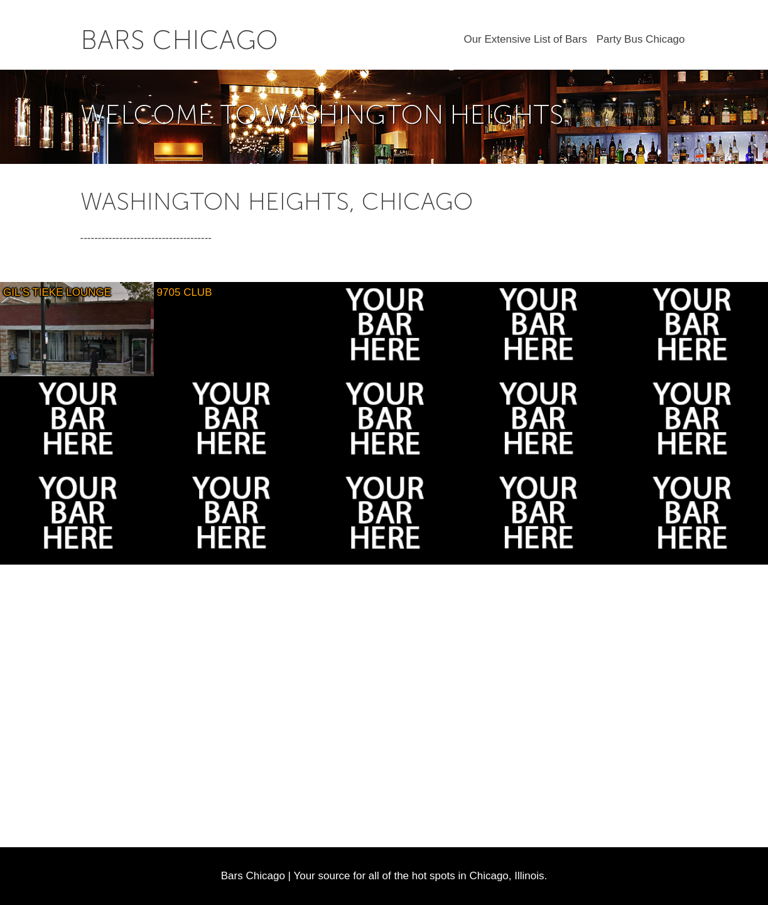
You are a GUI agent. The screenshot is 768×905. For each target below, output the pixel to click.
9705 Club (184, 292)
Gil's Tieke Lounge (57, 292)
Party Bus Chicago (641, 39)
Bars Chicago (179, 40)
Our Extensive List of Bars (525, 39)
